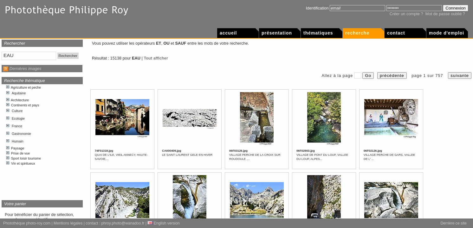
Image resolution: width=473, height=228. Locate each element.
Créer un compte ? (406, 13)
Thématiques (318, 32)
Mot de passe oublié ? (445, 13)
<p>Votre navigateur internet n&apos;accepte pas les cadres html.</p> (42, 139)
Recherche (357, 32)
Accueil (228, 32)
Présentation (277, 32)
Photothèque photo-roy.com (26, 223)
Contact (396, 32)
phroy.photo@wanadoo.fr (123, 223)
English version (163, 223)
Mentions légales (68, 223)
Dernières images (25, 68)
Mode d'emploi (446, 32)
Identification (317, 8)
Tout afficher (156, 58)
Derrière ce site (454, 223)
